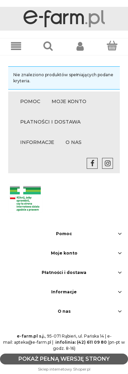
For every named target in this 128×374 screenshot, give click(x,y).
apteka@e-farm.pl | (34, 342)
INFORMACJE (37, 142)
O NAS (74, 142)
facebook (92, 163)
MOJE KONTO (69, 101)
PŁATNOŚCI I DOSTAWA (50, 122)
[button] (16, 45)
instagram (107, 163)
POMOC (30, 101)
